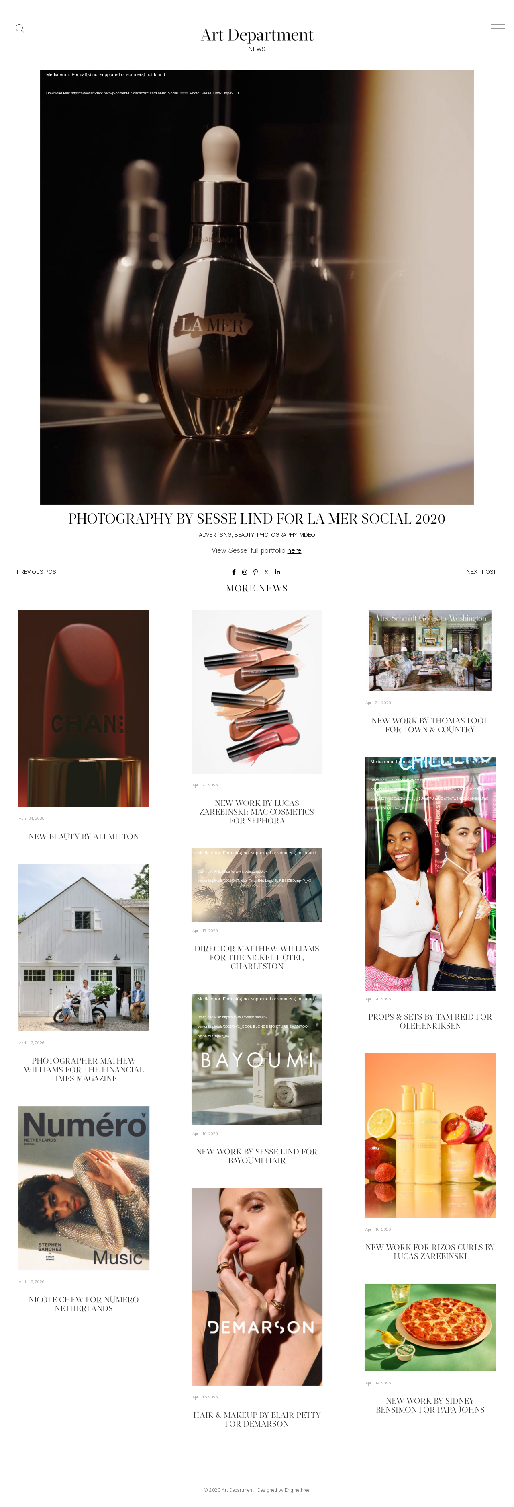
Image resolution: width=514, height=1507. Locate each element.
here (295, 551)
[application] (257, 287)
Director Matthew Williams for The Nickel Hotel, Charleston (256, 958)
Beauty (244, 535)
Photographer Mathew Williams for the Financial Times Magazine (84, 1070)
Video (308, 535)
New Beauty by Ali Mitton (84, 837)
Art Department (238, 1490)
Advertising (215, 535)
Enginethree (297, 1490)
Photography (277, 535)
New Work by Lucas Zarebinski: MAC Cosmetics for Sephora (257, 812)
